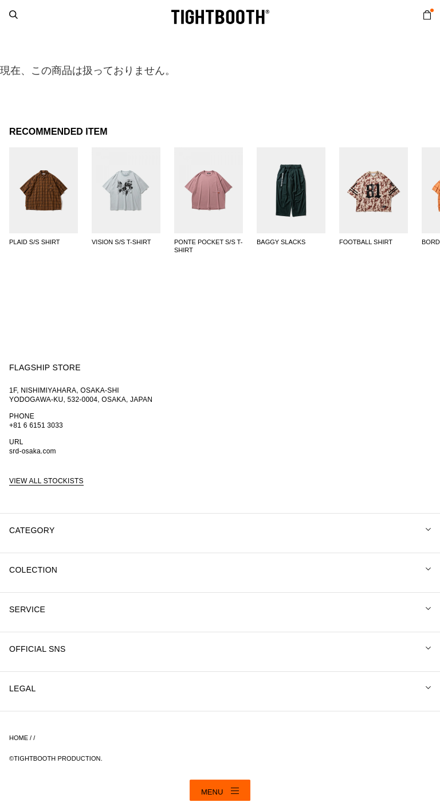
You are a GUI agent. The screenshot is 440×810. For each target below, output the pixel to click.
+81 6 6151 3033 (36, 425)
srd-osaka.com (32, 451)
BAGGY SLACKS (281, 241)
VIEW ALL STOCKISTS (46, 481)
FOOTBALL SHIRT (365, 241)
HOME (18, 737)
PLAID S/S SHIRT (34, 241)
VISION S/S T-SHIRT (121, 241)
